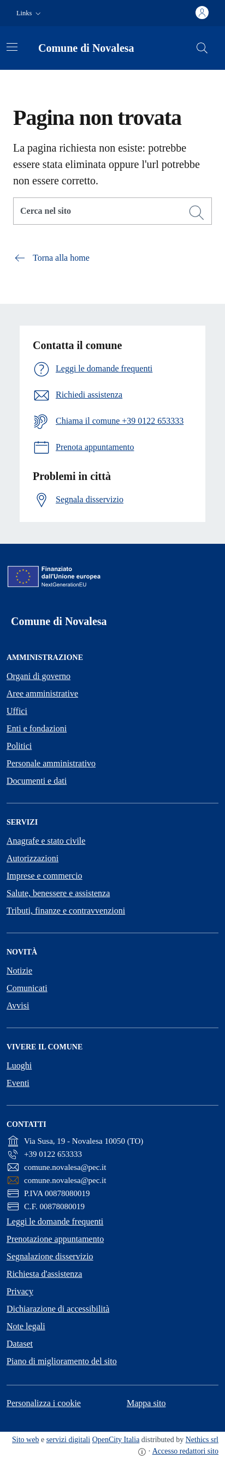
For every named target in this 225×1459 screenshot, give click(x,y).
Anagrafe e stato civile (46, 840)
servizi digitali (68, 1440)
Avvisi (18, 1005)
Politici (19, 745)
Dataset (20, 1343)
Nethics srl (202, 1440)
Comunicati (27, 988)
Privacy (20, 1291)
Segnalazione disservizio (50, 1256)
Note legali (26, 1326)
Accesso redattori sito (185, 1451)
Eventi (18, 1083)
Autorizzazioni (32, 858)
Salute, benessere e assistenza (58, 893)
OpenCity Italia (116, 1440)
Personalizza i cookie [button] (44, 1403)
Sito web (25, 1440)
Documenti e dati (37, 780)
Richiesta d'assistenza (44, 1273)
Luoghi (19, 1065)
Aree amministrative (42, 693)
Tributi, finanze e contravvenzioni (66, 910)
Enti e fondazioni (37, 728)
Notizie (19, 970)
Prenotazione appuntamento (55, 1239)
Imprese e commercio (44, 875)
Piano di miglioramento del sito (62, 1361)
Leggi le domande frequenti (55, 1221)
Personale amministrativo (51, 763)
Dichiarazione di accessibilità (58, 1308)
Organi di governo (38, 676)
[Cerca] (196, 212)
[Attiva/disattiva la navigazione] (12, 46)
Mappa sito (146, 1403)
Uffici (17, 711)
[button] (29, 13)
